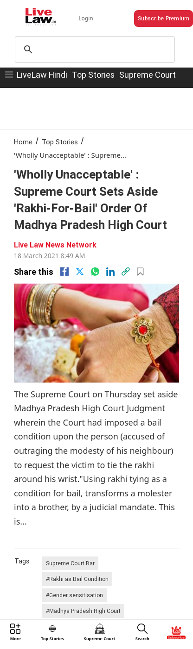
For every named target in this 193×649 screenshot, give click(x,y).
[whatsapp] (95, 271)
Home (23, 141)
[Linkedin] (110, 271)
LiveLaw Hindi (42, 74)
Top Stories (93, 74)
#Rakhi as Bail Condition (77, 578)
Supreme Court (147, 74)
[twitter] (80, 271)
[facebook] (64, 271)
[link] (126, 271)
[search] (93, 49)
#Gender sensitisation (74, 595)
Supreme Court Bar (70, 563)
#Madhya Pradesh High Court (83, 610)
